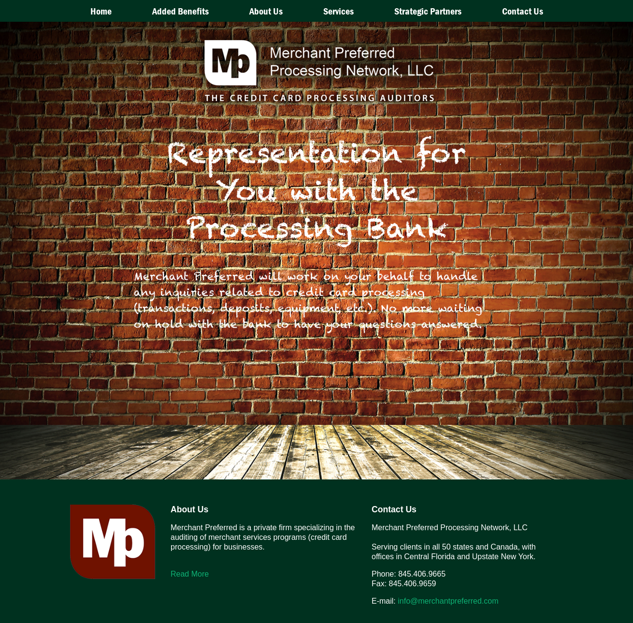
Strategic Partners (427, 11)
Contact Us (522, 11)
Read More (190, 574)
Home (101, 11)
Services (338, 11)
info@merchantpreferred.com (448, 601)
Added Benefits (180, 11)
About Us (266, 11)
